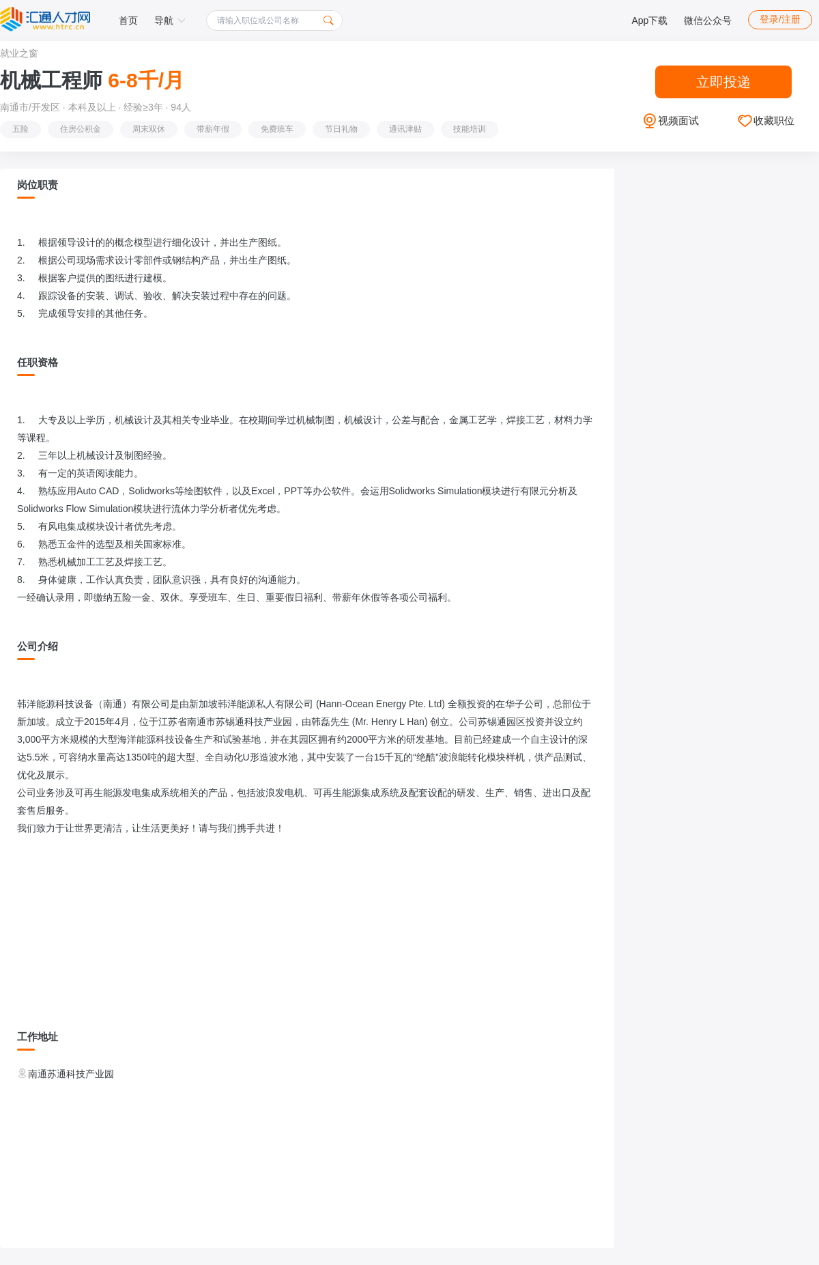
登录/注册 (780, 19)
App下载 (649, 20)
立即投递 (723, 81)
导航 (170, 20)
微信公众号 (708, 20)
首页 (128, 20)
